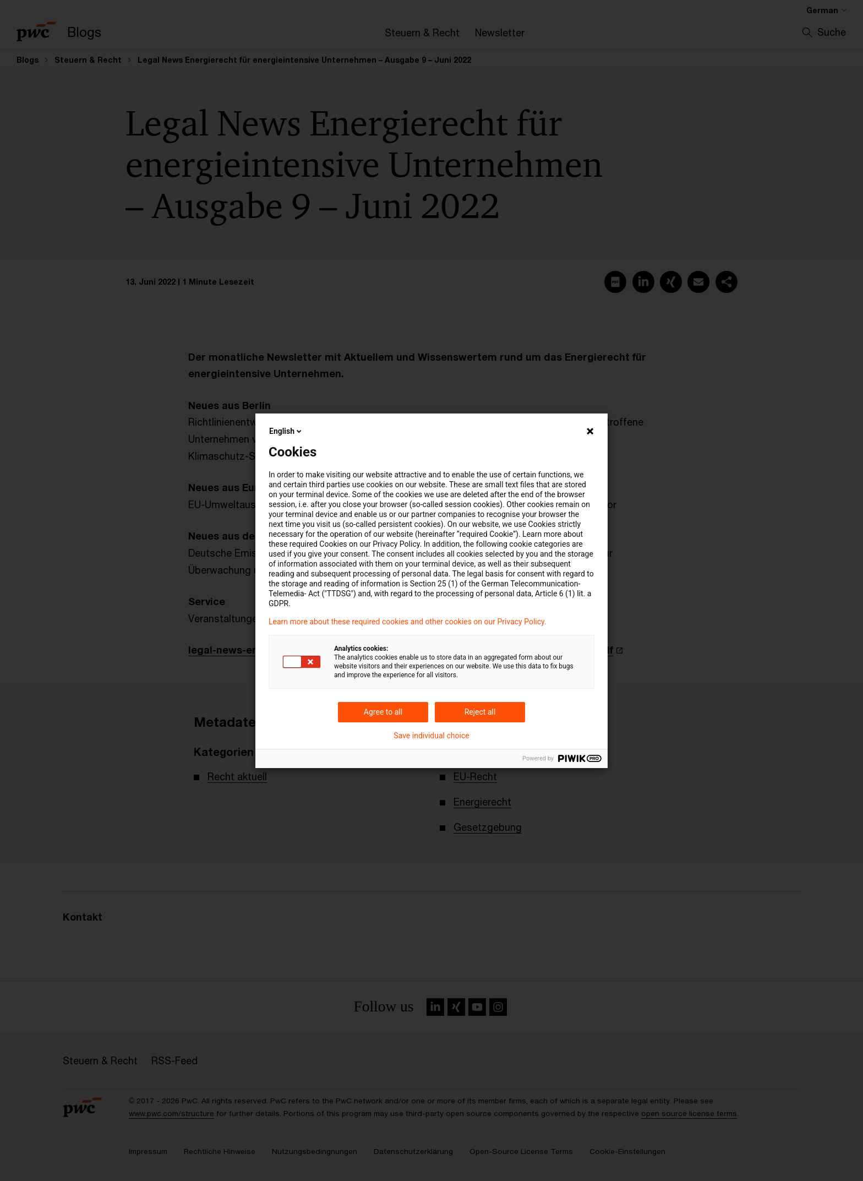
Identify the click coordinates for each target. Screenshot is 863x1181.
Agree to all (383, 711)
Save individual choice (431, 735)
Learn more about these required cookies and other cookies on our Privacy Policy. (408, 621)
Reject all (480, 711)
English (286, 431)
